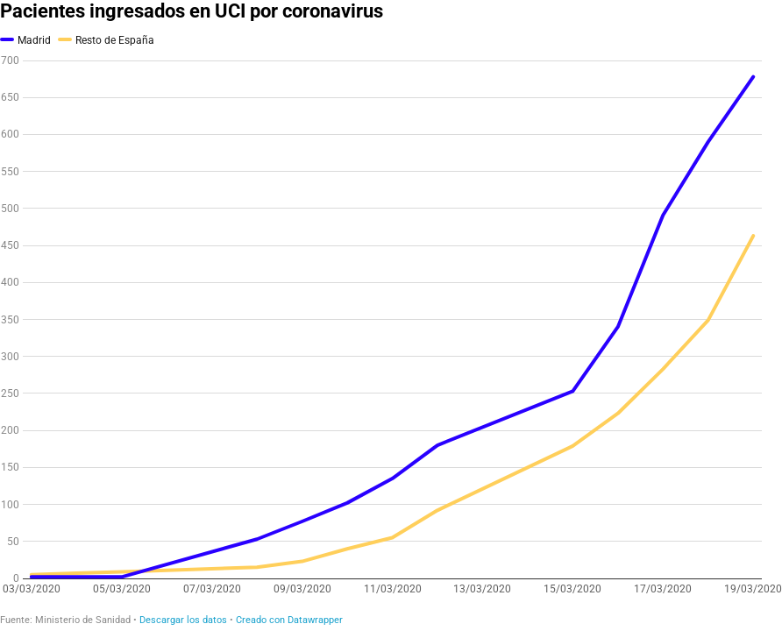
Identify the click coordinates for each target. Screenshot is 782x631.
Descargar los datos (183, 620)
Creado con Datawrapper (289, 620)
